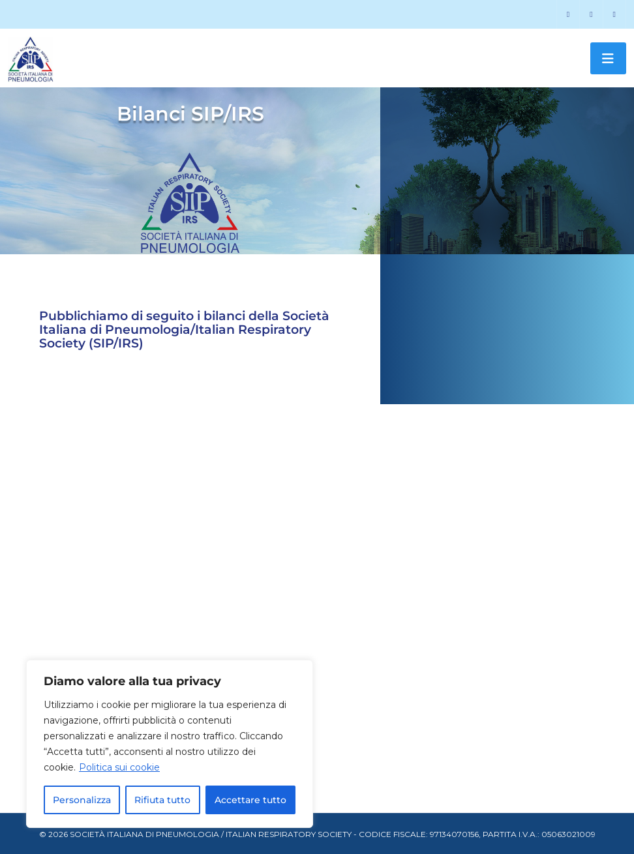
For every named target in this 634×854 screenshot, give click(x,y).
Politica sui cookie (119, 767)
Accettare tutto (250, 800)
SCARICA (89, 507)
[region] (169, 744)
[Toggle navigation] (608, 58)
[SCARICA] (176, 507)
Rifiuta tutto (162, 800)
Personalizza (82, 800)
